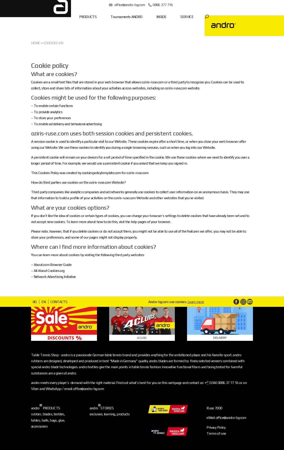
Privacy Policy (216, 427)
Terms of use (216, 433)
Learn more (195, 302)
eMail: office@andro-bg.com (226, 418)
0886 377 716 (166, 5)
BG (35, 302)
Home (35, 43)
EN (43, 302)
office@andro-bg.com (132, 5)
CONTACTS (59, 302)
